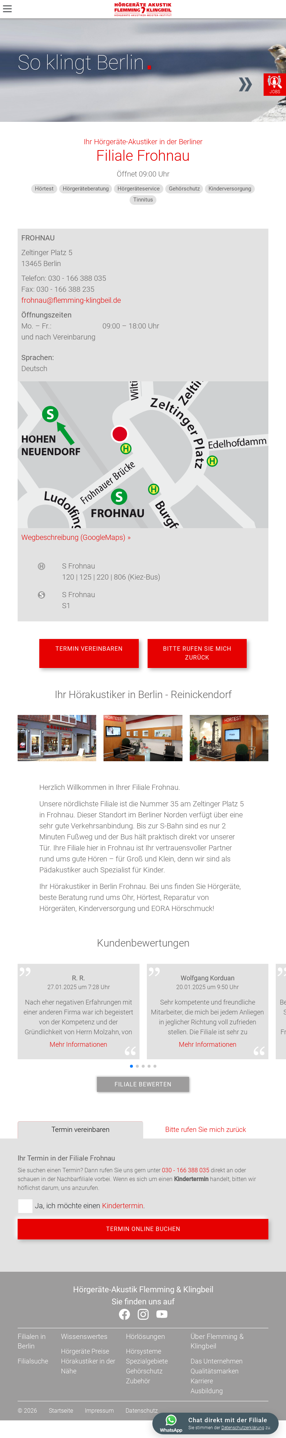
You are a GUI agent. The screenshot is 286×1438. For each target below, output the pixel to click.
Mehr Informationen (78, 1050)
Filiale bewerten (143, 1092)
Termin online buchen (143, 1243)
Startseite (61, 1428)
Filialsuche (33, 1379)
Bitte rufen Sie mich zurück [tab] (205, 1141)
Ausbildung (207, 1408)
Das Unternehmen (217, 1379)
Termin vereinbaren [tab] (80, 1141)
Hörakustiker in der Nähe (88, 1383)
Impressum (99, 1428)
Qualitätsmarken (215, 1388)
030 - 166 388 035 (185, 1181)
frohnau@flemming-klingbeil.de (71, 300)
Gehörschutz (144, 1388)
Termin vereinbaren (89, 652)
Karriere (202, 1398)
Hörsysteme (143, 1369)
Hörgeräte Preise (85, 1369)
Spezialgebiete (147, 1379)
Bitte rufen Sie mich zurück (197, 656)
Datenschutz (142, 1428)
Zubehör (138, 1398)
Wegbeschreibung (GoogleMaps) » (76, 537)
